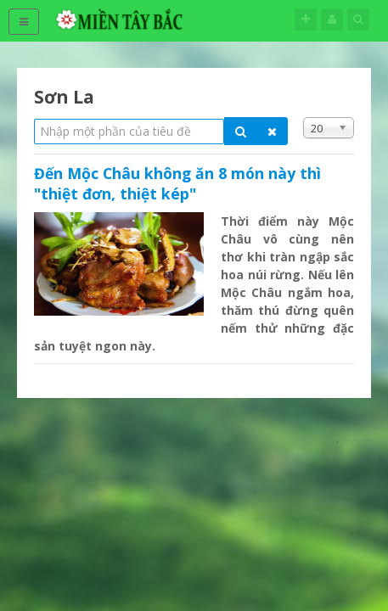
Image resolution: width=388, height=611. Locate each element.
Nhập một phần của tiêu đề (34, 117)
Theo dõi (305, 19)
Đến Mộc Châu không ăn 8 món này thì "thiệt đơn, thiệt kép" (177, 183)
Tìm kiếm (358, 19)
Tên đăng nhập (332, 19)
